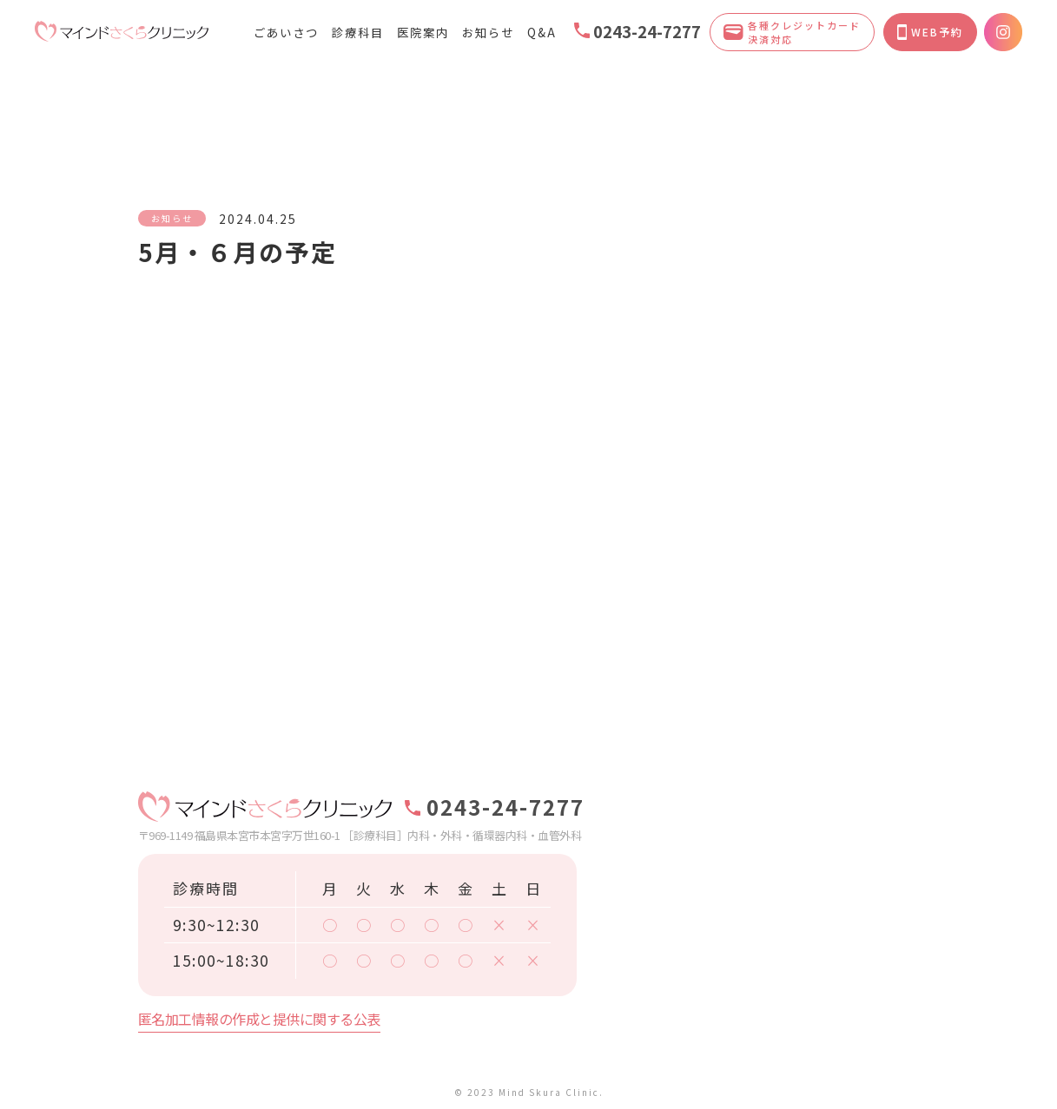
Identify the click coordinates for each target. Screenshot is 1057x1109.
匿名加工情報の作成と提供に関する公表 (259, 1018)
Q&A (542, 32)
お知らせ (488, 32)
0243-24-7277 (637, 31)
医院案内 (423, 32)
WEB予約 (930, 32)
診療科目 (358, 32)
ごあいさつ (286, 32)
